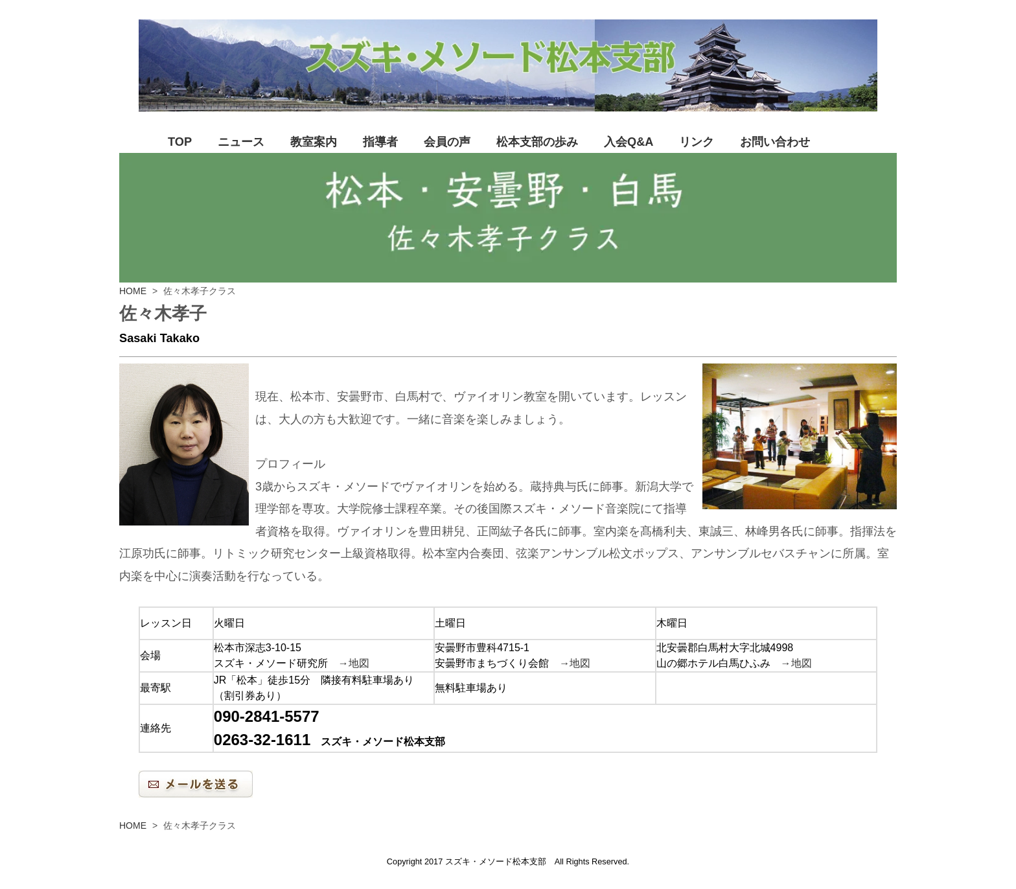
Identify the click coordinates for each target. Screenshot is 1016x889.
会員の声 (447, 141)
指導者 (380, 141)
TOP (180, 141)
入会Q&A (628, 141)
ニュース (241, 141)
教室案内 (313, 141)
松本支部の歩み (537, 141)
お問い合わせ (775, 141)
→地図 (353, 663)
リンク (696, 141)
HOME (132, 291)
